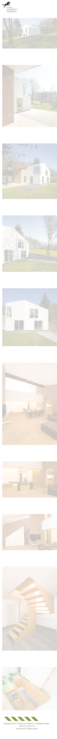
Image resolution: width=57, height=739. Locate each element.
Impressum (21, 729)
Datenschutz (32, 729)
